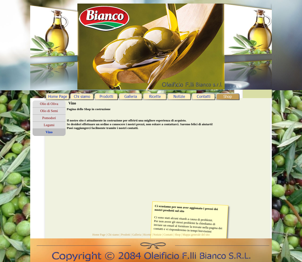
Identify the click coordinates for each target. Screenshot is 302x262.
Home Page (99, 234)
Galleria (136, 234)
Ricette (147, 234)
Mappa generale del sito (196, 234)
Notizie (157, 234)
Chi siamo (113, 234)
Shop (177, 234)
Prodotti (125, 234)
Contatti (168, 234)
